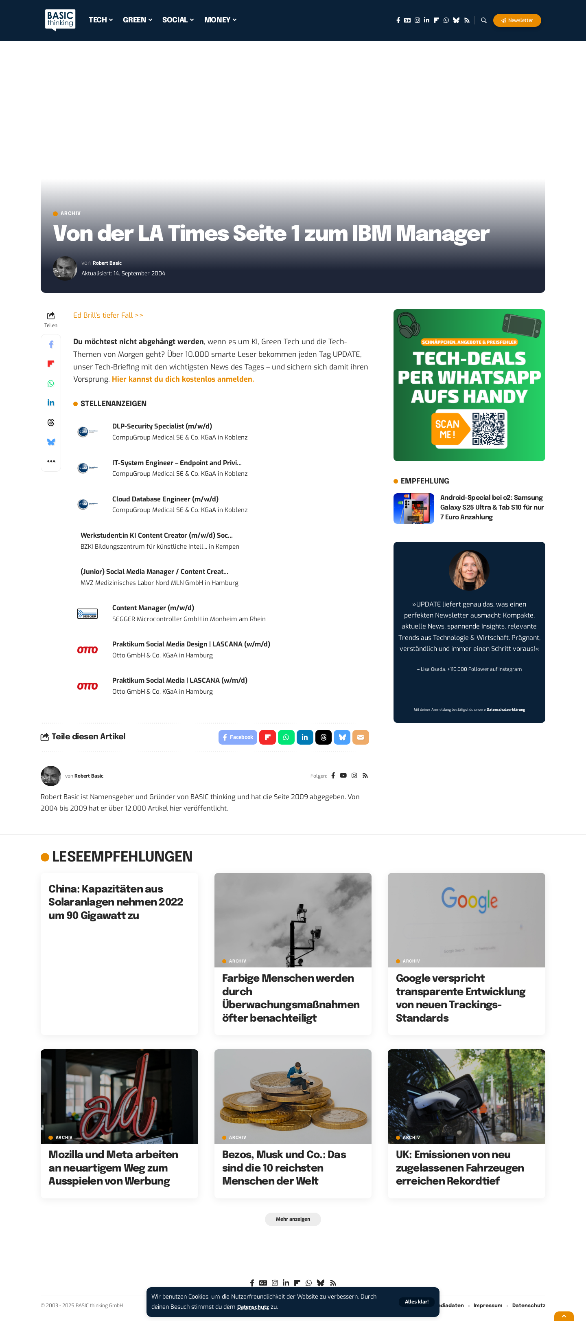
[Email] (360, 739)
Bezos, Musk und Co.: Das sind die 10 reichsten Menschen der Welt (284, 1171)
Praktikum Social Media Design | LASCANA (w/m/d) (191, 646)
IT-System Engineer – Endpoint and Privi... (177, 464)
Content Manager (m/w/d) (153, 609)
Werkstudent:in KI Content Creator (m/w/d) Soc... (157, 537)
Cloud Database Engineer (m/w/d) (165, 500)
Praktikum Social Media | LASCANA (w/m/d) (179, 682)
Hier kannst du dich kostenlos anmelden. (183, 381)
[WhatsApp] (446, 20)
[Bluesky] (456, 20)
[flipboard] (436, 20)
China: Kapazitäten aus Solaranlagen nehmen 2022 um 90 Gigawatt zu (115, 905)
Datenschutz (254, 1307)
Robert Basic (109, 264)
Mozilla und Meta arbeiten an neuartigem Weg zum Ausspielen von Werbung (113, 1171)
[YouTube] (341, 778)
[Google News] (407, 20)
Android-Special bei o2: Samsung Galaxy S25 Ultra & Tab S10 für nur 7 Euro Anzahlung (492, 509)
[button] (416, 1302)
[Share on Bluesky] (51, 443)
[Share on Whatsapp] (51, 385)
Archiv (74, 214)
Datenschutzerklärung (506, 711)
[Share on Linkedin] (51, 404)
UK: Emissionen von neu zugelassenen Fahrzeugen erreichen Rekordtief (460, 1171)
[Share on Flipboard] (51, 365)
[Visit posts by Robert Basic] (65, 270)
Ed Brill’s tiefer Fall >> (109, 317)
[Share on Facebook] (51, 346)
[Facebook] (398, 20)
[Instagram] (417, 20)
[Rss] (467, 20)
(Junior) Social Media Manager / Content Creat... (154, 573)
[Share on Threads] (51, 424)
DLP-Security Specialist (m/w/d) (162, 428)
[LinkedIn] (426, 20)
